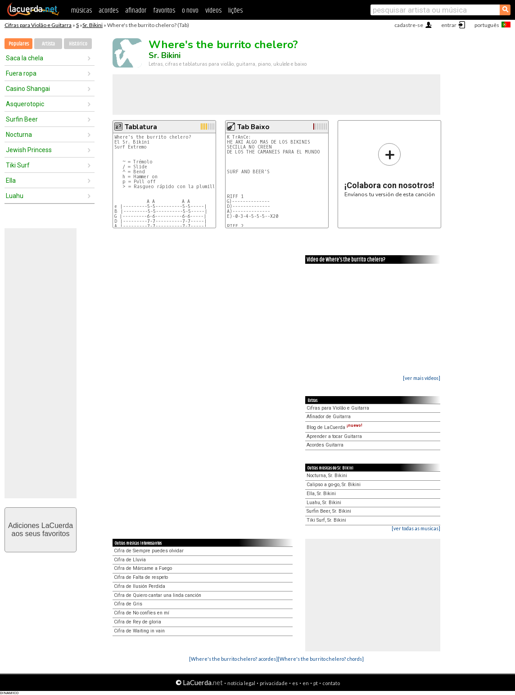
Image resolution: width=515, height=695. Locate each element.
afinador (135, 10)
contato (331, 683)
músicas (81, 10)
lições (235, 10)
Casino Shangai (28, 88)
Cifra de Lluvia (130, 560)
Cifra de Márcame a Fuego (143, 568)
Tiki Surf (18, 165)
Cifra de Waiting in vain (139, 631)
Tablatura (141, 126)
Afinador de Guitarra (329, 417)
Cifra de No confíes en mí (141, 613)
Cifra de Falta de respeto (141, 577)
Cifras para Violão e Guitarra (38, 25)
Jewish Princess (29, 149)
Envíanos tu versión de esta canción (389, 170)
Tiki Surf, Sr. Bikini (326, 520)
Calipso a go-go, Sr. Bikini (334, 484)
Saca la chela (24, 58)
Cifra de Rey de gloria (137, 622)
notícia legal (241, 683)
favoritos (164, 10)
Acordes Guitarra (325, 445)
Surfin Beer (22, 119)
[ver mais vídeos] (421, 378)
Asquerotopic (25, 104)
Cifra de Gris (128, 604)
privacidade (274, 683)
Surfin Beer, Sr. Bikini (329, 511)
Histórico (78, 44)
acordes (108, 10)
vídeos (213, 10)
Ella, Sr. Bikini (321, 493)
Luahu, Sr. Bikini (324, 502)
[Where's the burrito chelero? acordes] (233, 659)
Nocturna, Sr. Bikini (327, 475)
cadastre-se (408, 25)
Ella (11, 180)
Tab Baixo (253, 126)
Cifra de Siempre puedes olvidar (149, 551)
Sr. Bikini (92, 25)
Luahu (14, 195)
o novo (190, 10)
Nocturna (19, 134)
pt (315, 683)
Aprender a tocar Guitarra (334, 436)
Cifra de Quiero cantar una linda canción (157, 595)
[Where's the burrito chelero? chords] (321, 659)
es (295, 683)
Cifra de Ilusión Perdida (139, 586)
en (306, 683)
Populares (19, 44)
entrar (448, 25)
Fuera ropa (21, 73)
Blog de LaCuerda (334, 427)
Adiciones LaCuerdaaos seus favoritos (40, 529)
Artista (48, 44)
